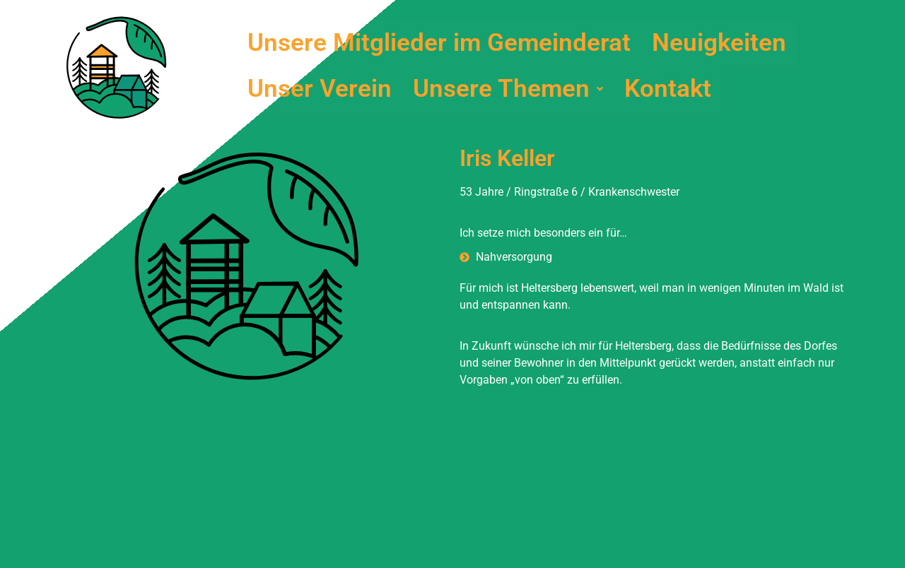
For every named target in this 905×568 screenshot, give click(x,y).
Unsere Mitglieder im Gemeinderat (439, 43)
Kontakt (667, 89)
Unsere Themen (508, 89)
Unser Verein (319, 89)
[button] (508, 89)
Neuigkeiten (719, 43)
